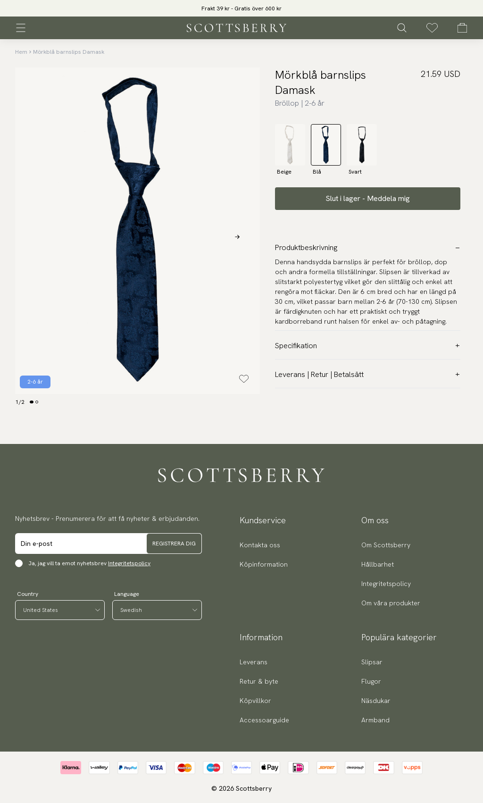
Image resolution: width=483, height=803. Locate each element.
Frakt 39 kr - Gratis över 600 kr (241, 8)
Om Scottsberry (385, 545)
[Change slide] (31, 402)
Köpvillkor (255, 700)
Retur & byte (259, 681)
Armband (375, 720)
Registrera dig (174, 543)
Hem (21, 52)
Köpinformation (264, 564)
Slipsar (372, 662)
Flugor (371, 681)
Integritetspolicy (129, 563)
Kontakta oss (260, 545)
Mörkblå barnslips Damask (68, 52)
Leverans (253, 662)
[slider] (241, 8)
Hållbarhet (377, 564)
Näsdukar (376, 700)
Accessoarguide (264, 720)
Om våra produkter (390, 603)
